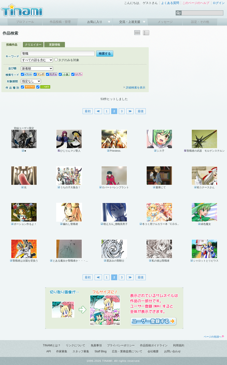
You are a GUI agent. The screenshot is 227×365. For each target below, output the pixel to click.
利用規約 (178, 345)
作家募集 (61, 351)
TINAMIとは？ (52, 345)
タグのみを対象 (67, 60)
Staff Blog (101, 351)
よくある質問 (170, 3)
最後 (141, 111)
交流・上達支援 (130, 22)
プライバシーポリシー (121, 345)
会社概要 (153, 351)
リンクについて (75, 345)
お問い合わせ (172, 351)
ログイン (219, 3)
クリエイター (33, 44)
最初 (88, 111)
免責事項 (96, 345)
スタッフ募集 (81, 351)
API (48, 351)
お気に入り (95, 22)
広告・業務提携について (127, 351)
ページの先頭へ (214, 336)
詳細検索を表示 (134, 87)
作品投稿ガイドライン (154, 345)
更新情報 (54, 44)
